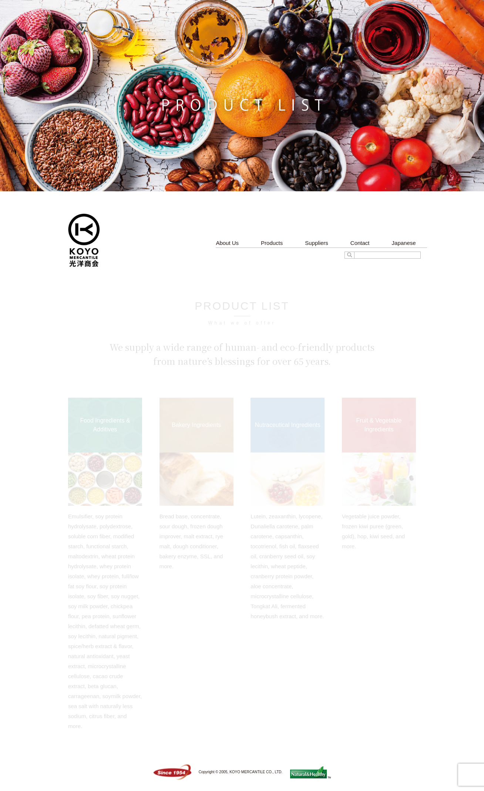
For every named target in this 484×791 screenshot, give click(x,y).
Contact (360, 243)
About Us (227, 243)
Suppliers (316, 243)
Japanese (404, 243)
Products (272, 243)
